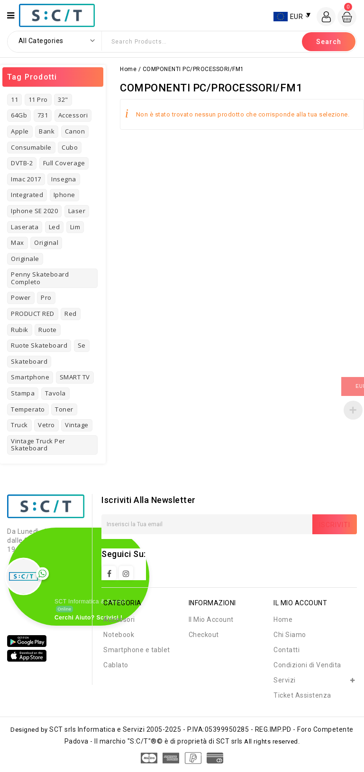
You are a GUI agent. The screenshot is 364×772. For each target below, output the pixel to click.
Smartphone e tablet (136, 650)
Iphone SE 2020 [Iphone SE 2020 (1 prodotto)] (34, 210)
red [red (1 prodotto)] (70, 313)
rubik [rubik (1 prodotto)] (19, 329)
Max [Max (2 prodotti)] (17, 242)
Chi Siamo (289, 634)
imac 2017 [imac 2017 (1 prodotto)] (26, 179)
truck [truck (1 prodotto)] (19, 425)
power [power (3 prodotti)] (21, 297)
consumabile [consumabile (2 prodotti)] (31, 147)
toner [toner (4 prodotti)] (64, 409)
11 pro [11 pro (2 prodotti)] (38, 99)
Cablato (115, 665)
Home (128, 69)
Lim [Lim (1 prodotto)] (75, 227)
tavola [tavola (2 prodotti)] (55, 393)
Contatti (286, 650)
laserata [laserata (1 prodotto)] (24, 227)
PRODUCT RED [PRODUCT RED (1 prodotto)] (33, 313)
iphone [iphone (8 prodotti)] (64, 194)
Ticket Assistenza (302, 695)
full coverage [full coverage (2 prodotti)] (64, 163)
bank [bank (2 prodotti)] (47, 131)
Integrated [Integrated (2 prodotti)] (27, 194)
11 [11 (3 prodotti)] (14, 99)
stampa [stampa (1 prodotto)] (23, 393)
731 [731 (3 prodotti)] (42, 115)
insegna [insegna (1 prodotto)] (63, 179)
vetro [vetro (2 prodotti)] (46, 425)
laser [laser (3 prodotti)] (77, 210)
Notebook (118, 634)
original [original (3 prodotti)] (46, 242)
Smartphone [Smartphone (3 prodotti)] (30, 377)
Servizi (284, 680)
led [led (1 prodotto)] (54, 227)
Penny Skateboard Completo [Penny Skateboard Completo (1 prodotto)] (40, 278)
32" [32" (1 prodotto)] (63, 99)
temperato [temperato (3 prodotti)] (28, 409)
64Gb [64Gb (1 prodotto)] (19, 115)
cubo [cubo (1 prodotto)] (70, 147)
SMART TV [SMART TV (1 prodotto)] (75, 377)
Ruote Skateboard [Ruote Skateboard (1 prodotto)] (39, 345)
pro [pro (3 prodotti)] (46, 297)
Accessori (119, 619)
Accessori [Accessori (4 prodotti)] (73, 115)
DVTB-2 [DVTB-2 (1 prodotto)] (22, 163)
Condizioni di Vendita (307, 665)
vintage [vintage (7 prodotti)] (77, 425)
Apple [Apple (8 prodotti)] (20, 131)
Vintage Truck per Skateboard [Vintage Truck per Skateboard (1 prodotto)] (38, 445)
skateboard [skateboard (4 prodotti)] (29, 361)
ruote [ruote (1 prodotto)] (47, 329)
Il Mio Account (211, 619)
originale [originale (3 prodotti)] (25, 258)
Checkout (204, 634)
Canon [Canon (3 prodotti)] (75, 131)
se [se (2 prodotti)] (82, 345)
